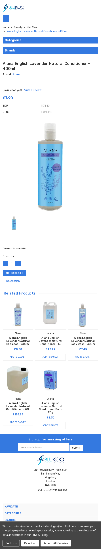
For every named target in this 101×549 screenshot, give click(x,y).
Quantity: (8, 256)
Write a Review (32, 90)
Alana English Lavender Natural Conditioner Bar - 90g (50, 408)
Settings (11, 543)
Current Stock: (14, 248)
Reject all (30, 543)
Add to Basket (18, 357)
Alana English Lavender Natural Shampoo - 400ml (18, 341)
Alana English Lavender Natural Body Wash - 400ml (83, 341)
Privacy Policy (39, 534)
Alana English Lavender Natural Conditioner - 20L (18, 406)
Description (14, 281)
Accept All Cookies (55, 543)
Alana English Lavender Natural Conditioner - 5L (50, 341)
